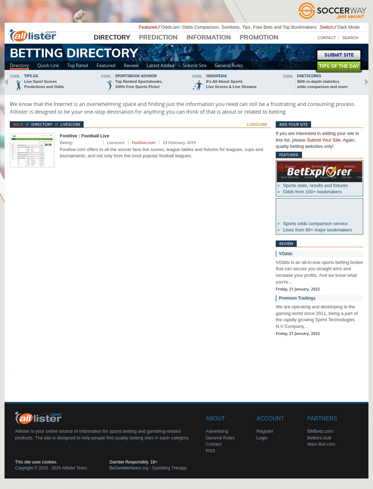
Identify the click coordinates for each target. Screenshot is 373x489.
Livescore (70, 124)
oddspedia (216, 76)
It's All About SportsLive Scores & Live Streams (231, 84)
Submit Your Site (323, 140)
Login (262, 437)
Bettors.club (319, 437)
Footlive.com (144, 142)
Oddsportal (319, 209)
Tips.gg (31, 76)
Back (18, 124)
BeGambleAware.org (129, 468)
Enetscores (309, 76)
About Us (39, 418)
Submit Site (194, 65)
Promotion (259, 38)
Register (264, 431)
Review (131, 65)
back (6, 82)
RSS (210, 450)
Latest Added (160, 65)
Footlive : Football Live (85, 135)
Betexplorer (319, 171)
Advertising (217, 431)
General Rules (228, 65)
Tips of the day (339, 66)
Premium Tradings (297, 298)
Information (208, 38)
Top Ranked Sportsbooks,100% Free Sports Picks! (138, 84)
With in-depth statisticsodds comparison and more (322, 84)
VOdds (286, 253)
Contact (327, 38)
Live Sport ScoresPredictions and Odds (44, 84)
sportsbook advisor (136, 76)
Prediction (158, 38)
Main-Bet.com (321, 444)
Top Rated (77, 65)
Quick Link (48, 65)
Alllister (34, 35)
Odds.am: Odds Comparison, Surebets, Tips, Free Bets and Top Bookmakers (238, 27)
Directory (112, 38)
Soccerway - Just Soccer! (333, 10)
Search (350, 38)
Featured (106, 65)
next (366, 82)
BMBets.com (320, 431)
